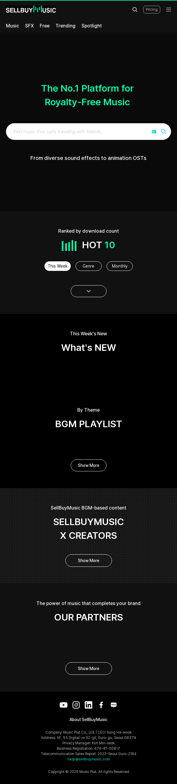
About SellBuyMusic (88, 719)
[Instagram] (76, 705)
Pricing (152, 9)
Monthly (119, 266)
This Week (57, 266)
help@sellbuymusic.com (88, 759)
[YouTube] (63, 705)
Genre (88, 266)
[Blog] (114, 705)
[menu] (168, 9)
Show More (88, 465)
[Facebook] (101, 705)
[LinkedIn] (89, 705)
